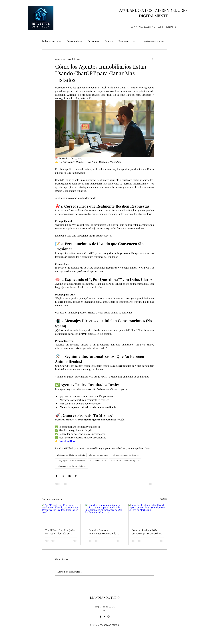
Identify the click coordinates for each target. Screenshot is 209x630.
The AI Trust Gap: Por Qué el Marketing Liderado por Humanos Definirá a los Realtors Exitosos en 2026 (60, 532)
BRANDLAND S (100, 597)
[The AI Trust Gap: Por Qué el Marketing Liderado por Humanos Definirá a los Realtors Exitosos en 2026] (61, 514)
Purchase (123, 41)
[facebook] (100, 616)
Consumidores (74, 41)
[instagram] (108, 616)
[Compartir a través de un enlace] (76, 475)
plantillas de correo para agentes (125, 460)
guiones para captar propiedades (71, 466)
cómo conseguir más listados (125, 455)
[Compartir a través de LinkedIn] (69, 475)
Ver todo (163, 499)
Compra (108, 41)
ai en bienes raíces (98, 460)
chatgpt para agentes (98, 455)
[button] (134, 41)
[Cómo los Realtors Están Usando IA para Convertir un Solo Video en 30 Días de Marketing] (147, 514)
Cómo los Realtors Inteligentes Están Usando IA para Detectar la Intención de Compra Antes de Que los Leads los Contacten (104, 532)
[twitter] (104, 616)
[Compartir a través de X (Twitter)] (63, 475)
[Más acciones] (152, 59)
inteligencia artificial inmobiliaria (71, 455)
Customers (93, 41)
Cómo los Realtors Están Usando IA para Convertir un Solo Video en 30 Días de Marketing (147, 532)
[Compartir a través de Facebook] (56, 475)
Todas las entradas (51, 41)
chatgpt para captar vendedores (71, 460)
